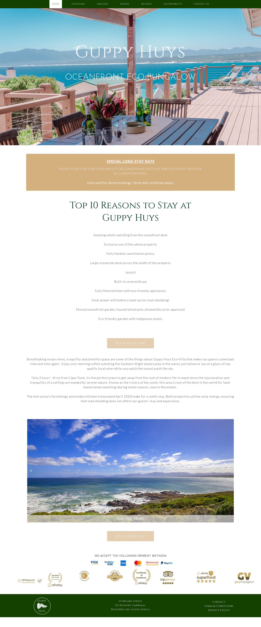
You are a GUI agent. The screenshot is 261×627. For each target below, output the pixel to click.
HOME (55, 4)
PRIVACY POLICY (219, 610)
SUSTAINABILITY (173, 4)
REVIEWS (146, 4)
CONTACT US (201, 4)
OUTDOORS (78, 4)
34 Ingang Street (130, 601)
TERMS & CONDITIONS (218, 606)
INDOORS (102, 4)
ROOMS (124, 4)
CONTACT (218, 602)
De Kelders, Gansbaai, (130, 605)
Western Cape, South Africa (130, 609)
